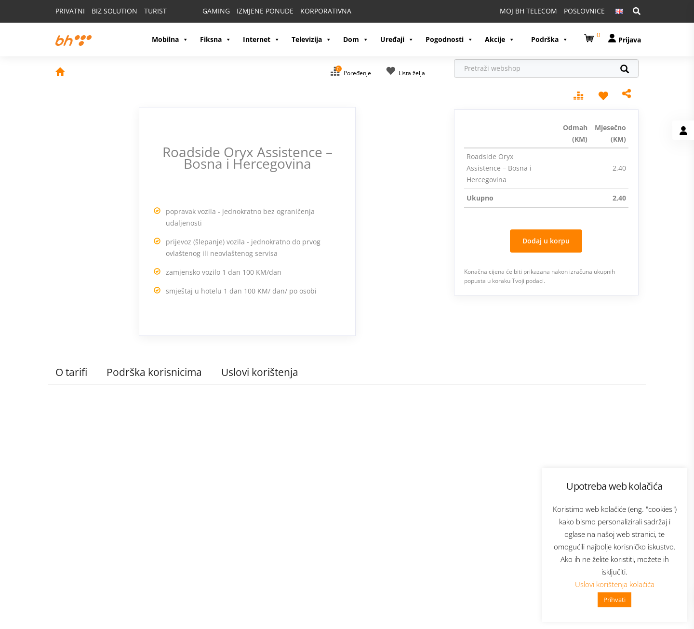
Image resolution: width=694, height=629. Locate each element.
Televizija (312, 39)
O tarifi (71, 372)
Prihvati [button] (614, 599)
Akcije (500, 39)
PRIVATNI (70, 10)
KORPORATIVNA (325, 10)
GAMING (216, 10)
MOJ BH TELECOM (528, 10)
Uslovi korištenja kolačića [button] (614, 584)
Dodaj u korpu (546, 240)
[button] (590, 36)
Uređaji (397, 39)
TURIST (155, 10)
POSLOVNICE (584, 10)
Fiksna (215, 39)
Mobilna (170, 39)
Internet (261, 39)
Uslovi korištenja (259, 372)
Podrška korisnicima (154, 372)
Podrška (549, 39)
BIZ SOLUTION (114, 10)
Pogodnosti (449, 39)
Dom (356, 39)
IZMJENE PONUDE (265, 10)
